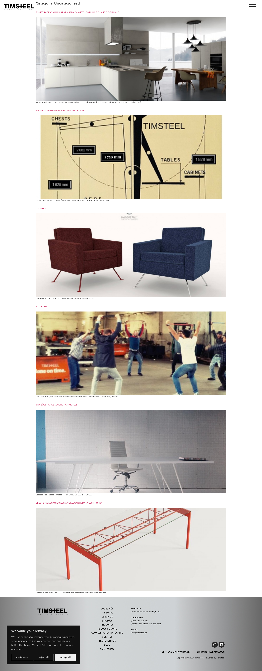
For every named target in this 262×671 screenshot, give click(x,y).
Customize (22, 657)
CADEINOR (41, 208)
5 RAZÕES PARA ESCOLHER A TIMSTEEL (56, 404)
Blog (107, 645)
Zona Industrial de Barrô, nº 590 (146, 611)
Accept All (65, 657)
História (107, 612)
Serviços (107, 616)
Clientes (107, 637)
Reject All (44, 657)
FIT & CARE (41, 306)
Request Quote (107, 629)
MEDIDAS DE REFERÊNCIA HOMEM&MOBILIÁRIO (61, 110)
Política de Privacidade (174, 652)
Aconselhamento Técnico (107, 633)
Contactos (107, 649)
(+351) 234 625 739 (139, 620)
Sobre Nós (107, 608)
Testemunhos (107, 641)
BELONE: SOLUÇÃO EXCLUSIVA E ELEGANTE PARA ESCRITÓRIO (69, 503)
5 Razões (107, 621)
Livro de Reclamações (211, 652)
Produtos (107, 625)
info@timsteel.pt (139, 632)
